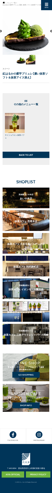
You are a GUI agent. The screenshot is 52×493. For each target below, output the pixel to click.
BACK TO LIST (26, 154)
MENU (46, 7)
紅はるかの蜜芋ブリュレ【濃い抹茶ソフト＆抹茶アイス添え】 (23, 5)
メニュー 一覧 (11, 3)
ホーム (4, 2)
